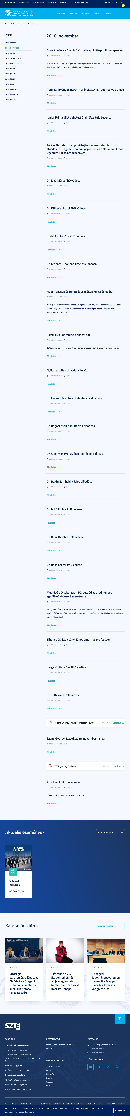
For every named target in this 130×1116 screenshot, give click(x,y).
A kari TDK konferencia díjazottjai (68, 335)
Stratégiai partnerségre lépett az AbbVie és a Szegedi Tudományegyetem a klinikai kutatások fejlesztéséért (23, 983)
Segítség (121, 1104)
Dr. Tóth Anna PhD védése (63, 695)
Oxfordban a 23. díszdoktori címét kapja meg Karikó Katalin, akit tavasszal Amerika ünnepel (64, 981)
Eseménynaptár (105, 832)
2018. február (11, 94)
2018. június (10, 74)
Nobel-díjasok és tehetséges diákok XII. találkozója (79, 291)
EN (116, 3)
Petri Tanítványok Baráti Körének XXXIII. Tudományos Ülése (85, 90)
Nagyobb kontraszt (123, 5)
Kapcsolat (107, 3)
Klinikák (49, 1048)
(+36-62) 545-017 (99, 1052)
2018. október (11, 53)
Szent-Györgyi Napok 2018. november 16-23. (76, 738)
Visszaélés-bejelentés (75, 1104)
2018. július (10, 68)
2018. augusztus (12, 63)
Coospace (49, 1082)
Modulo (49, 1086)
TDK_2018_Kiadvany (65, 766)
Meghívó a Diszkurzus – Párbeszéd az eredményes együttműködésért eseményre (79, 594)
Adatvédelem (59, 1104)
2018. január (10, 99)
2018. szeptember (13, 58)
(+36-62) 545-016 (99, 1048)
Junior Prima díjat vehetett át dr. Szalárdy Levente (79, 117)
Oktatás (73, 13)
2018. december (12, 43)
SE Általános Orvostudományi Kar (17, 1080)
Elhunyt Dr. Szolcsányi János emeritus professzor (78, 639)
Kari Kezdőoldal (10, 2)
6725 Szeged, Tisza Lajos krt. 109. (104, 1044)
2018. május (10, 79)
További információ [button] (24, 1112)
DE (122, 3)
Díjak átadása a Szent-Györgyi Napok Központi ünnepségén (85, 50)
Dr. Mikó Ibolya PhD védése (64, 509)
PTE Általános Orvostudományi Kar (18, 1089)
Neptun (49, 1078)
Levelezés (50, 1074)
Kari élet (97, 13)
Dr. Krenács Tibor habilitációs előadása (72, 264)
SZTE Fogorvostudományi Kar (16, 1050)
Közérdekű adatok (95, 1104)
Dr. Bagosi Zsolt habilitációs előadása (71, 426)
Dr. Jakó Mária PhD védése (63, 180)
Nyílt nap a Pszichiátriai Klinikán (67, 370)
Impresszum (110, 1104)
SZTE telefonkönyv (53, 1066)
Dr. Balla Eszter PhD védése (64, 565)
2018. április (10, 84)
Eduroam (49, 1070)
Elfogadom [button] (120, 1111)
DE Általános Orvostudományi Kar (18, 1070)
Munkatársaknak (38, 2)
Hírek (108, 13)
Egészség (63, 2)
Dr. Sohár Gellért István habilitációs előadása (75, 454)
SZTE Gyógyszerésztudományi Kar (18, 1054)
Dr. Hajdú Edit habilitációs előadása (69, 481)
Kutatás (85, 13)
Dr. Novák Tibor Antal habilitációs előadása (74, 398)
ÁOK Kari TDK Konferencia (63, 782)
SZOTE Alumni (79, 2)
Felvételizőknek (24, 2)
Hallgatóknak (52, 2)
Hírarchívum (20, 24)
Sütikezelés (45, 1104)
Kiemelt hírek (14, 968)
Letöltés (117, 722)
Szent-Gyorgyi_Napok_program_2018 (74, 722)
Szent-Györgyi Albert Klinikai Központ (60, 1044)
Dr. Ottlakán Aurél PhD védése (66, 208)
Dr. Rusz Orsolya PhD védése (65, 537)
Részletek (51, 75)
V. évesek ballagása (14, 882)
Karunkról (61, 13)
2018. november (31, 24)
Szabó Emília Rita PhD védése (66, 236)
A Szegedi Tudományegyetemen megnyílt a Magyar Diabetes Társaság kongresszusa (106, 981)
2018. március (11, 89)
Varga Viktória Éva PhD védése (66, 667)
